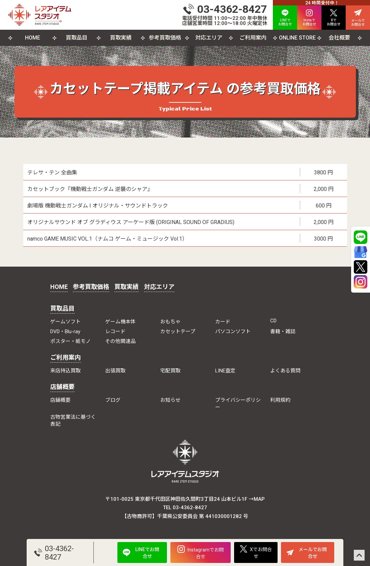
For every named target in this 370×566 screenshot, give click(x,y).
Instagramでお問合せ (200, 552)
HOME (32, 37)
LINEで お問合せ (285, 17)
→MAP (257, 499)
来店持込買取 (65, 371)
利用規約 (280, 400)
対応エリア (208, 37)
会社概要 (339, 37)
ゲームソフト (65, 322)
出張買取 (115, 371)
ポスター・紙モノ (70, 341)
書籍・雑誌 (282, 331)
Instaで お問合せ (309, 17)
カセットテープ (177, 331)
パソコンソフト (233, 331)
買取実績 (121, 37)
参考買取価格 (165, 37)
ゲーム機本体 (120, 322)
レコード (115, 331)
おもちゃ (170, 322)
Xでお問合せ (256, 552)
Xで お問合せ (333, 17)
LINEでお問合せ (141, 553)
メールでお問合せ (306, 553)
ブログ (112, 400)
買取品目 (76, 37)
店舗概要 (62, 386)
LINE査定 (225, 371)
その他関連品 (120, 341)
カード (222, 322)
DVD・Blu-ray (65, 331)
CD (273, 321)
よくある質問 (285, 371)
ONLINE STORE (297, 37)
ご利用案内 (252, 37)
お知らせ (170, 400)
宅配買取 (170, 371)
